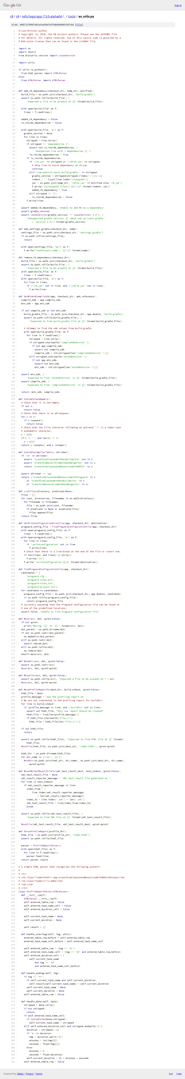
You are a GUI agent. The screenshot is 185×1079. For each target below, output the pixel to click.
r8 (11, 16)
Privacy (29, 1073)
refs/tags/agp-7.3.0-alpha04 (42, 16)
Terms (38, 1073)
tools (72, 16)
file (79, 24)
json (179, 1073)
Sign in (178, 5)
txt (171, 1073)
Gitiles (20, 1073)
